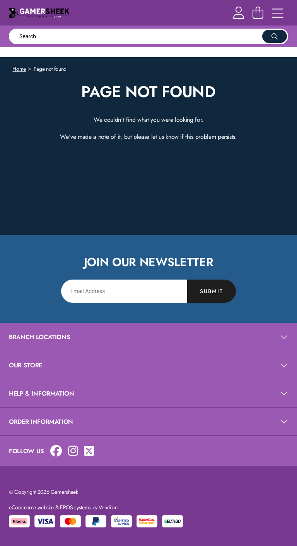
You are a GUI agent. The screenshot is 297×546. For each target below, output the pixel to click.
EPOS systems (75, 507)
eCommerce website (31, 507)
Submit (211, 291)
